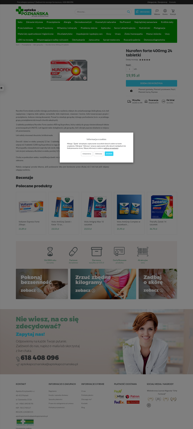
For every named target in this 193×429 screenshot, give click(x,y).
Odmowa (98, 154)
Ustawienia (86, 154)
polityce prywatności (111, 148)
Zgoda (109, 154)
